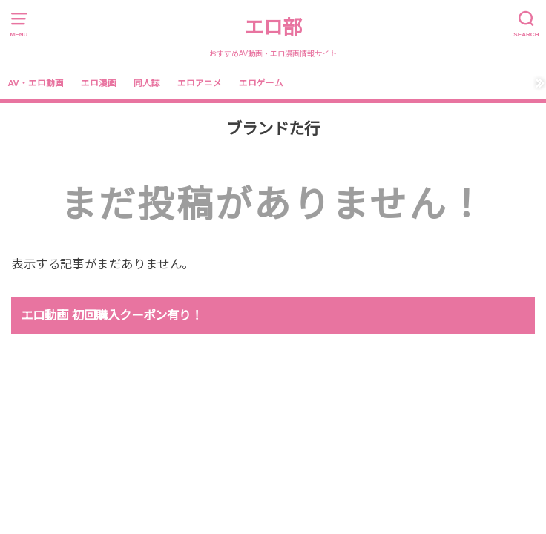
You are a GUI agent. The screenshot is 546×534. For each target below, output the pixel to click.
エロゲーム (261, 83)
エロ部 (273, 27)
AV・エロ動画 (35, 83)
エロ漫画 (98, 83)
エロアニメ (199, 83)
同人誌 (147, 83)
